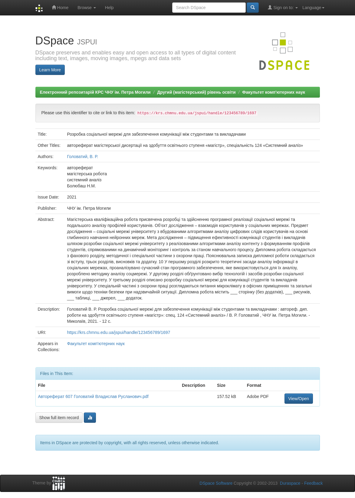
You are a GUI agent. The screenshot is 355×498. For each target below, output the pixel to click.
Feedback (313, 483)
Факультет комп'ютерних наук (273, 92)
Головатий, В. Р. (82, 156)
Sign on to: (283, 7)
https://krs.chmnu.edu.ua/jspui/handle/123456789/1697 (118, 332)
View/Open (298, 398)
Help (109, 7)
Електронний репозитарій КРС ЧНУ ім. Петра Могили (95, 92)
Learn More (50, 69)
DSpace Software (215, 483)
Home (60, 7)
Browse (86, 7)
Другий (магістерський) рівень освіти (196, 92)
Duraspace (290, 483)
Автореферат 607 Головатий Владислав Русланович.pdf (93, 396)
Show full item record (59, 417)
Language (313, 7)
